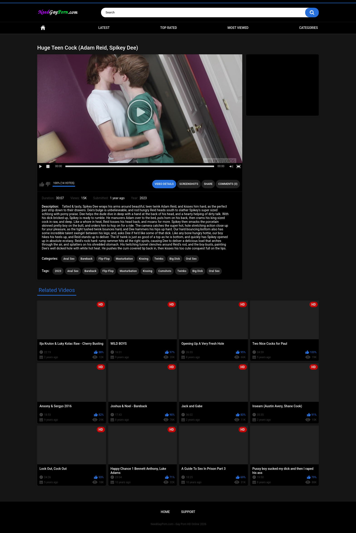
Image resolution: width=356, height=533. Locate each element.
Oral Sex (191, 258)
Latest (104, 28)
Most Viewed (237, 28)
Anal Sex (68, 258)
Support (188, 512)
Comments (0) (227, 184)
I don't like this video (47, 184)
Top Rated (168, 28)
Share (208, 184)
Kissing (143, 258)
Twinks (158, 258)
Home (43, 28)
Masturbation (124, 258)
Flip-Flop (104, 258)
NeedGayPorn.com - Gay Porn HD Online (175, 524)
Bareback (87, 258)
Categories (308, 28)
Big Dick (174, 258)
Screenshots (188, 184)
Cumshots (164, 271)
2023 (58, 271)
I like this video (42, 184)
